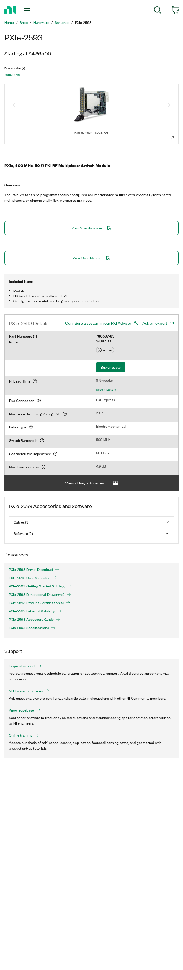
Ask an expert (154, 323)
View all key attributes (91, 483)
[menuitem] (157, 11)
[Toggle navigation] (32, 10)
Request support (25, 665)
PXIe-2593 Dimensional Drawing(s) (40, 594)
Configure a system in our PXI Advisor (98, 323)
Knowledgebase (25, 710)
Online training (24, 735)
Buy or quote (111, 367)
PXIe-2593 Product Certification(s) (39, 602)
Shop (24, 22)
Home (9, 22)
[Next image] (169, 105)
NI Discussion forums (29, 690)
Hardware (41, 22)
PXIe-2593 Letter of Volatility (35, 611)
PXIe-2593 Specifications (32, 627)
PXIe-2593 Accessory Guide (34, 619)
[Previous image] (14, 105)
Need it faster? (106, 389)
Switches (62, 22)
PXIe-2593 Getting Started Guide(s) (40, 586)
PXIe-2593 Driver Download (34, 569)
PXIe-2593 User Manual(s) (33, 577)
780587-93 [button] (12, 75)
